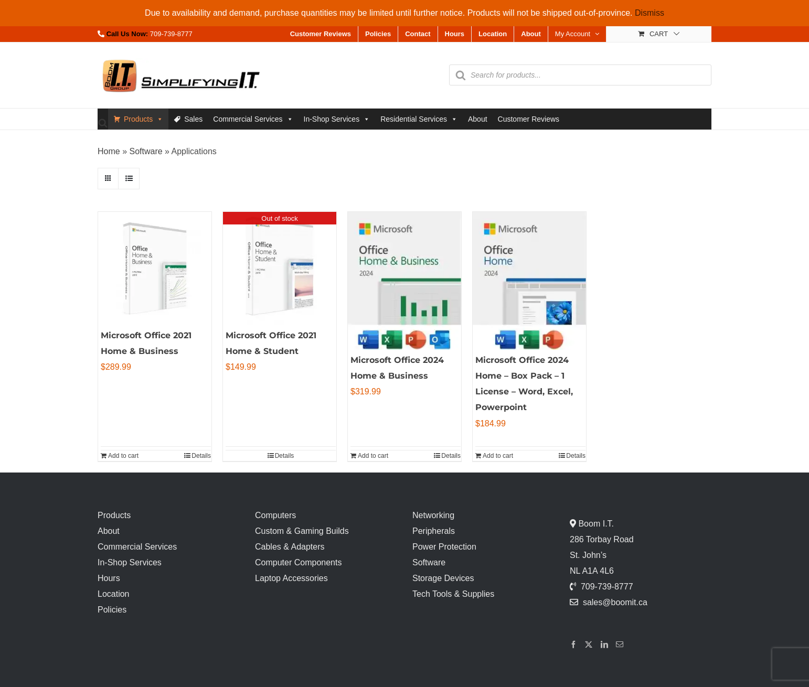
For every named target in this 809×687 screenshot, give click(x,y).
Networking (433, 515)
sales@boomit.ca (615, 602)
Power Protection (444, 546)
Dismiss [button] (649, 12)
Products (143, 119)
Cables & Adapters (290, 546)
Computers (275, 515)
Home (109, 151)
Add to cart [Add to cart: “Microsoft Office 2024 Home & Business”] (373, 455)
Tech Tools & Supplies (453, 593)
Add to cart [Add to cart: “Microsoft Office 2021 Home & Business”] (123, 455)
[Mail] (619, 644)
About (477, 119)
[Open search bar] (103, 122)
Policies (112, 609)
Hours (109, 578)
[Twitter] (588, 644)
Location (114, 593)
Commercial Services (253, 119)
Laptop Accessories (291, 578)
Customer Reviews (528, 119)
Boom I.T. (595, 523)
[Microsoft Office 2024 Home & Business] (404, 281)
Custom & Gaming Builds (302, 531)
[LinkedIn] (604, 644)
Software (145, 151)
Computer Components (298, 562)
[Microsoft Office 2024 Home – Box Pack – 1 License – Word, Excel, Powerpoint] (529, 281)
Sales (193, 119)
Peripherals (433, 531)
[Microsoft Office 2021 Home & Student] (279, 268)
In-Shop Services (337, 119)
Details (201, 455)
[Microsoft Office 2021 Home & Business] (154, 268)
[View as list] (129, 178)
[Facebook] (573, 644)
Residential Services (418, 119)
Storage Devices (443, 578)
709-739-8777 (171, 34)
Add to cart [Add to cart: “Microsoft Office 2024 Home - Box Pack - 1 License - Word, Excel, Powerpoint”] (498, 455)
